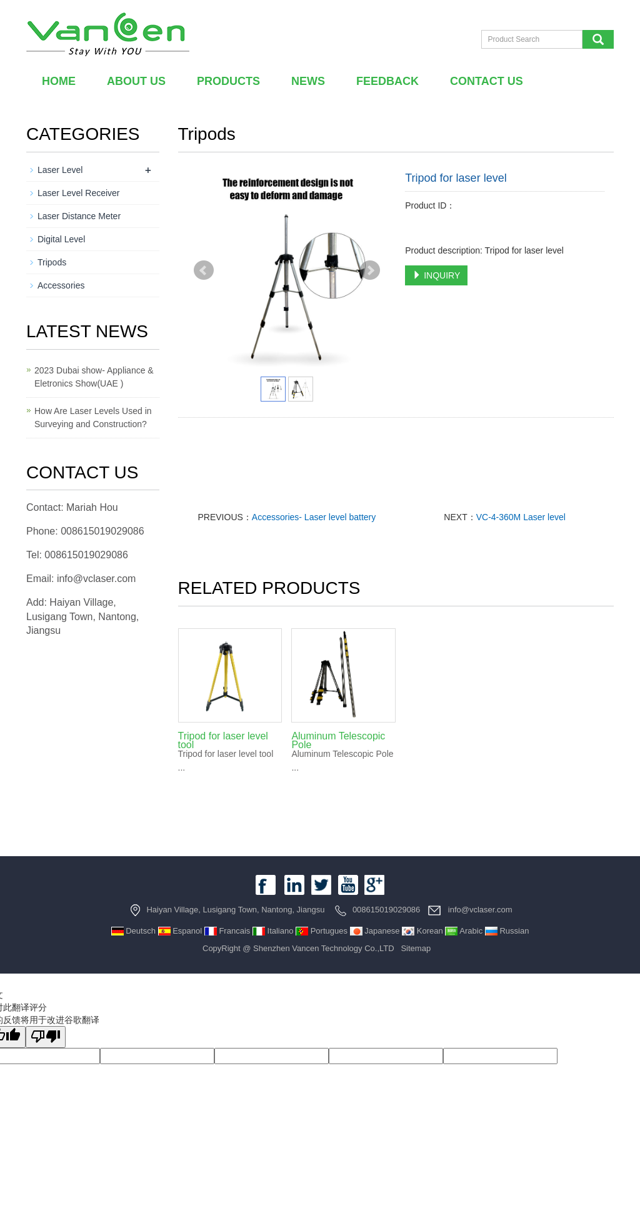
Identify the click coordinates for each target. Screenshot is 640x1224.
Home (59, 81)
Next (370, 270)
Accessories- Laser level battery (314, 517)
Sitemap (416, 948)
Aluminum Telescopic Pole (338, 740)
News (308, 81)
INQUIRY (436, 275)
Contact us (486, 81)
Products (228, 81)
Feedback (387, 81)
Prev (204, 270)
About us (136, 81)
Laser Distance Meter (79, 216)
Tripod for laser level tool (223, 740)
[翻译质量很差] (46, 1037)
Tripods (52, 262)
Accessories (61, 285)
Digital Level (61, 239)
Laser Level (60, 170)
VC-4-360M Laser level (521, 517)
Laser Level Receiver (79, 193)
